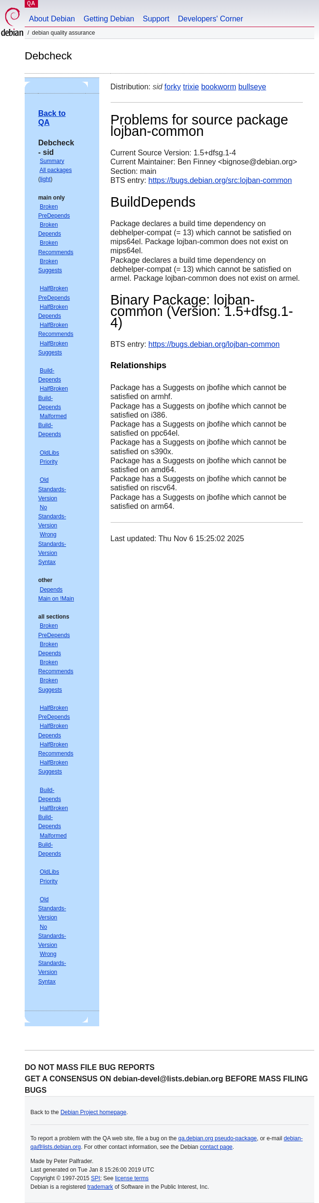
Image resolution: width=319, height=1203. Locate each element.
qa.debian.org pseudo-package (217, 1138)
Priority (48, 461)
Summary (52, 161)
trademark (100, 1187)
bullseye (252, 87)
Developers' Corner (210, 19)
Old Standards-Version (52, 489)
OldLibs (49, 452)
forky (172, 87)
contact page (216, 1147)
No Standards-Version (52, 516)
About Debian (52, 19)
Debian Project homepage (93, 1112)
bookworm (218, 87)
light (45, 179)
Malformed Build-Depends (52, 425)
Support (156, 19)
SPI (95, 1178)
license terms (132, 1178)
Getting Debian (109, 19)
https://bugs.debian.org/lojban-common (214, 344)
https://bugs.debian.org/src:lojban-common (220, 180)
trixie (191, 87)
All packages (55, 170)
